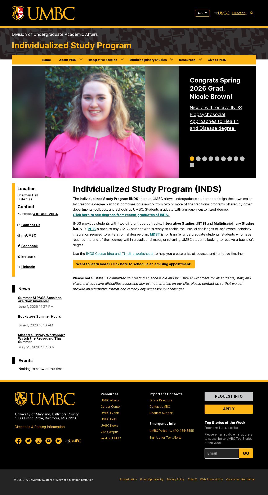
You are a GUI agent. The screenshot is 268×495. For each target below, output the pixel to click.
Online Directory (160, 400)
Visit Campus (109, 432)
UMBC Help (109, 419)
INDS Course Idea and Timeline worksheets (119, 253)
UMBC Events (110, 413)
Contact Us (30, 225)
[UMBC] (43, 13)
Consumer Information (240, 479)
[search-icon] (251, 13)
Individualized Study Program (71, 45)
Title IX (192, 479)
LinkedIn (28, 268)
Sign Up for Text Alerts (165, 437)
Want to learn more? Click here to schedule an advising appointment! (133, 264)
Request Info (229, 396)
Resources (187, 60)
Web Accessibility (211, 479)
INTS (92, 229)
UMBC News (109, 425)
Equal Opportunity (151, 479)
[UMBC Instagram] (38, 440)
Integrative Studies (102, 60)
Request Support (161, 413)
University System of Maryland (48, 479)
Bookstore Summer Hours (39, 316)
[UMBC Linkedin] (58, 440)
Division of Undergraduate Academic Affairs (55, 34)
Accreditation (128, 479)
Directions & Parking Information (40, 427)
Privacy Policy (175, 479)
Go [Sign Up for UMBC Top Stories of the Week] (246, 453)
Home (46, 60)
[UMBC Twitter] (28, 440)
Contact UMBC (159, 406)
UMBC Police (158, 430)
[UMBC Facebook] (18, 440)
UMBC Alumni (110, 400)
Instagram (29, 258)
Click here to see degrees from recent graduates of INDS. (121, 215)
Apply (202, 13)
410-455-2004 (45, 214)
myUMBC (28, 237)
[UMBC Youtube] (48, 440)
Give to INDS (217, 60)
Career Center (111, 406)
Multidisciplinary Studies (148, 60)
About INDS (67, 60)
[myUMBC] (222, 13)
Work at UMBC (111, 438)
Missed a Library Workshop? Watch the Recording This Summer (41, 338)
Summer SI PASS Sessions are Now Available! (40, 299)
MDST (155, 234)
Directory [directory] (239, 13)
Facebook (29, 247)
